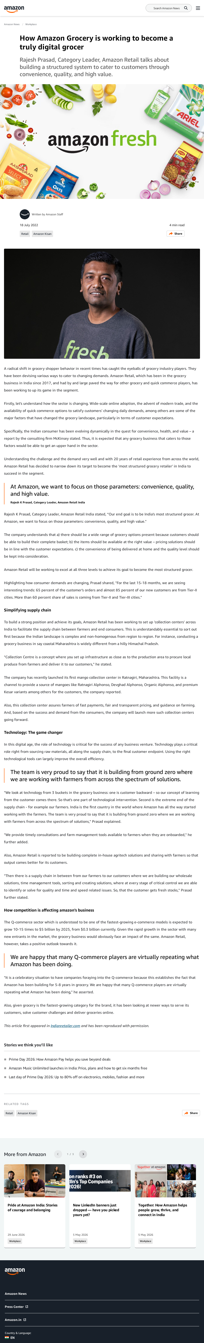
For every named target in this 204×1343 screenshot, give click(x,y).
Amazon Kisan (42, 233)
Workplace (31, 24)
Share (175, 233)
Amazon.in (16, 1320)
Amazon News (12, 24)
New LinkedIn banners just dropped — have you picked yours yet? (96, 1210)
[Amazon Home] (14, 9)
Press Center (17, 1307)
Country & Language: (18, 1333)
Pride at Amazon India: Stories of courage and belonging (32, 1207)
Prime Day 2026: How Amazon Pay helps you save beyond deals (60, 1059)
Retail (25, 233)
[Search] (166, 8)
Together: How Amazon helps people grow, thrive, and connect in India (162, 1210)
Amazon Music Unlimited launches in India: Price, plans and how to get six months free (78, 1068)
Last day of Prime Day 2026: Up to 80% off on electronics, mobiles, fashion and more (77, 1077)
